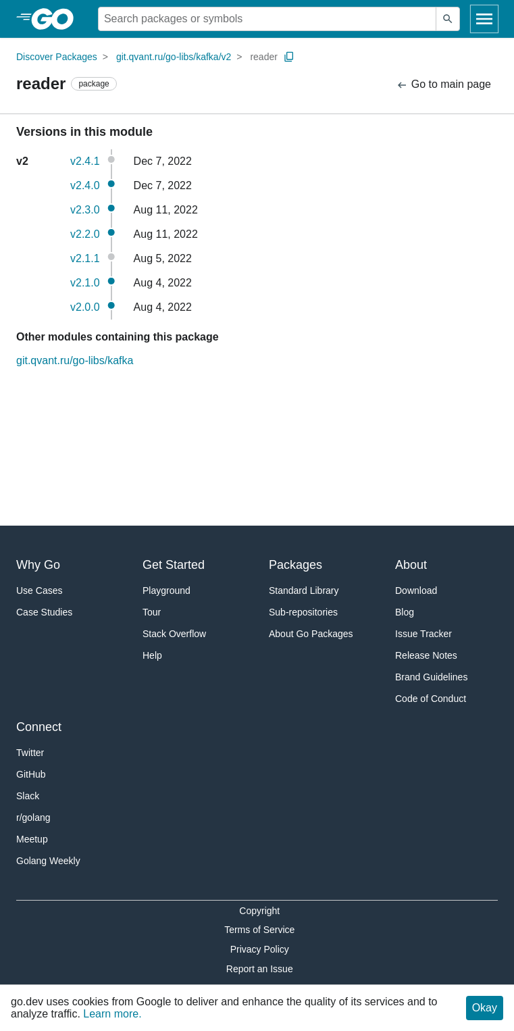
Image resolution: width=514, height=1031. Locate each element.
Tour (152, 612)
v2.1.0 (85, 282)
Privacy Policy (259, 949)
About (411, 565)
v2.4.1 (85, 161)
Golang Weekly (48, 860)
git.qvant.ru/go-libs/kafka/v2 (173, 56)
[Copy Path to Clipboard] (289, 57)
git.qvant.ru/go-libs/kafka (74, 360)
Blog (404, 612)
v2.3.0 (85, 210)
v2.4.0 (85, 185)
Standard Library (304, 590)
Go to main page (443, 84)
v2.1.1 (85, 258)
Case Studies (44, 612)
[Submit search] (448, 19)
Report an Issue (259, 968)
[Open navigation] (484, 18)
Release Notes (426, 655)
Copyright (259, 910)
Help (152, 655)
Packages (295, 565)
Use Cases (39, 590)
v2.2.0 (85, 234)
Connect (38, 727)
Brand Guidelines (431, 677)
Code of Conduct (430, 698)
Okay (484, 1007)
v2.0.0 (85, 307)
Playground (166, 590)
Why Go (38, 565)
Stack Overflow (174, 633)
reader (263, 56)
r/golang (33, 817)
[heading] (57, 19)
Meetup (32, 839)
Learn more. (112, 1014)
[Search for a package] (267, 19)
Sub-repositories (303, 612)
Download (416, 590)
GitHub (31, 774)
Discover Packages (56, 56)
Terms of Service (259, 929)
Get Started (174, 565)
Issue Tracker (423, 633)
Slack (27, 795)
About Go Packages (311, 633)
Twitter (30, 752)
